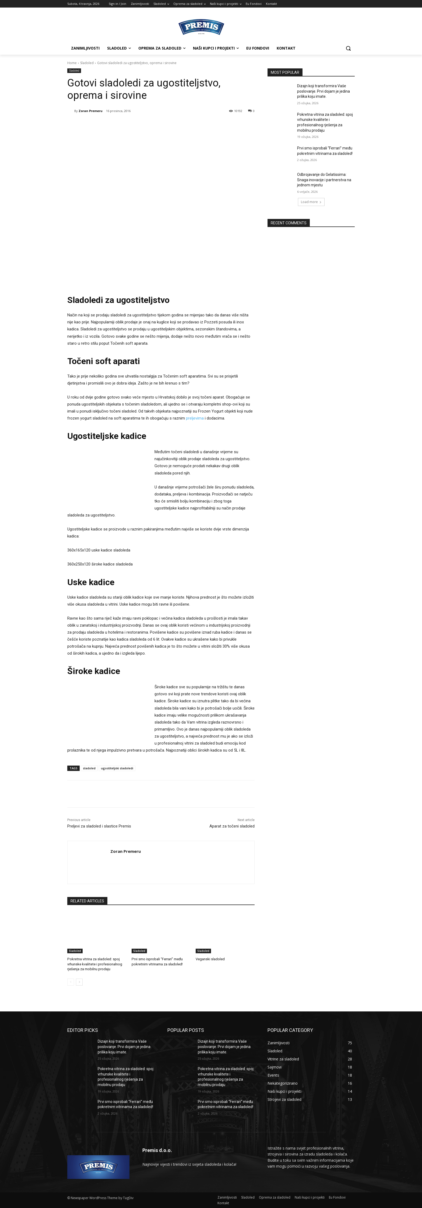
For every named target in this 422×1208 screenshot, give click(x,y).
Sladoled (87, 63)
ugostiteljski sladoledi (117, 768)
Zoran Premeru (91, 111)
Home (72, 63)
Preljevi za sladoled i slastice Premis (99, 826)
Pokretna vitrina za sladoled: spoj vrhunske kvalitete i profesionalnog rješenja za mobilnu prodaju (94, 964)
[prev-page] (70, 982)
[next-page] (79, 982)
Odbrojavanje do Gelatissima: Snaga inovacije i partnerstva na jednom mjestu (324, 179)
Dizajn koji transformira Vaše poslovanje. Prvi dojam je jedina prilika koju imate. (323, 91)
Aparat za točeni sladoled (232, 826)
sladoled (89, 768)
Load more (311, 202)
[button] (348, 48)
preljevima (195, 418)
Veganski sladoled (210, 959)
